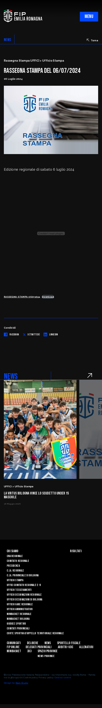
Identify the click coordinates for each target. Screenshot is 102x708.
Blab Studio (22, 683)
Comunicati (14, 643)
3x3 (29, 651)
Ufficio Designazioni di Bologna (24, 599)
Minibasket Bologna (18, 619)
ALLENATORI (86, 647)
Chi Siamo (13, 551)
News (48, 643)
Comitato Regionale (18, 561)
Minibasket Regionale (19, 614)
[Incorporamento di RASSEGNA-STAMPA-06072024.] (51, 233)
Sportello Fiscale (68, 643)
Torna (92, 40)
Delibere (32, 643)
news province (46, 656)
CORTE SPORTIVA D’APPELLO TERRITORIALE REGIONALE (35, 633)
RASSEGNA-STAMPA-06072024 (22, 296)
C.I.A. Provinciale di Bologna (23, 575)
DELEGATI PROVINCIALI (39, 647)
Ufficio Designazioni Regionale (24, 595)
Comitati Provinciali (18, 628)
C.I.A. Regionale (15, 570)
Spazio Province (47, 651)
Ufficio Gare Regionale (20, 604)
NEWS (7, 39)
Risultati (76, 551)
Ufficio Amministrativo (20, 609)
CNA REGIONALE (15, 556)
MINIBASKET (14, 651)
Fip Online (13, 647)
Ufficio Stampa (15, 580)
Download (48, 296)
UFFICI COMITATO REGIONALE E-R (24, 585)
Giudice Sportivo (16, 624)
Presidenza (13, 566)
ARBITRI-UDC (65, 647)
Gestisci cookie (62, 677)
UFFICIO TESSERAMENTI (19, 590)
